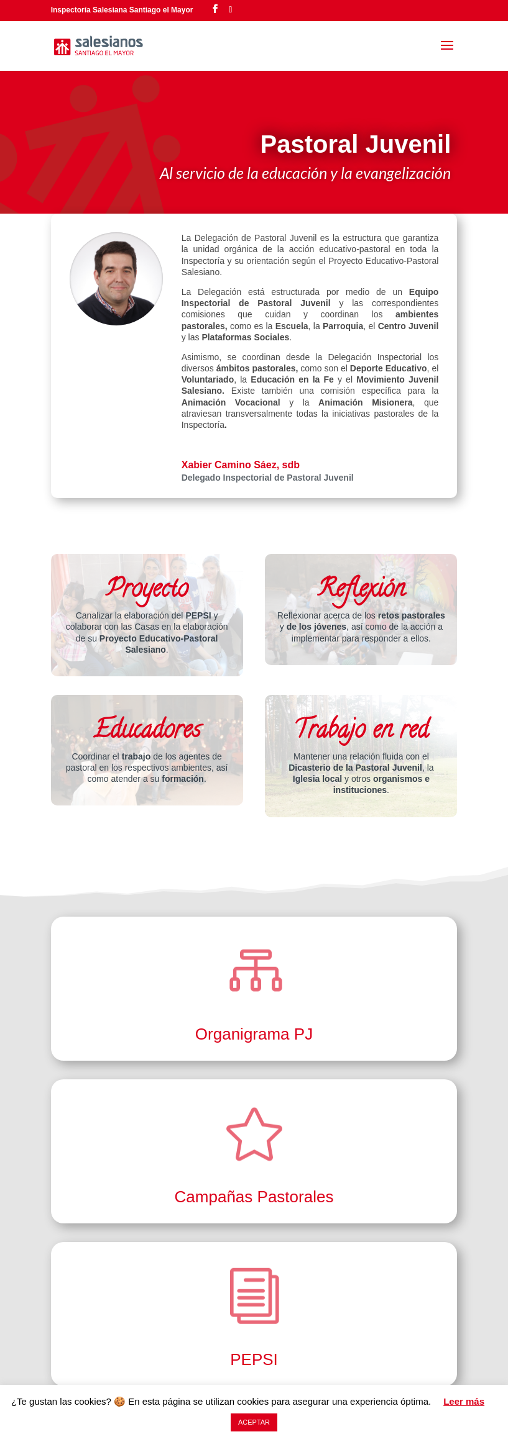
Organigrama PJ (254, 1034)
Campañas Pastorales (254, 1196)
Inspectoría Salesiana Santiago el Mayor (122, 10)
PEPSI (254, 1359)
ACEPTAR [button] (254, 1422)
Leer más (463, 1401)
